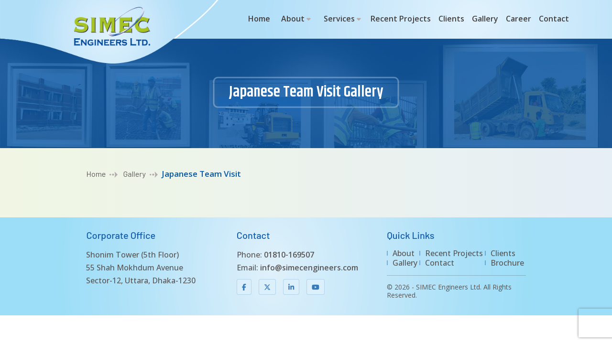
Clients (451, 18)
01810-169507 (289, 254)
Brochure (507, 263)
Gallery (485, 18)
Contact (554, 18)
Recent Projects (401, 18)
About (293, 18)
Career (518, 18)
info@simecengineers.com (309, 267)
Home (259, 18)
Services (339, 18)
